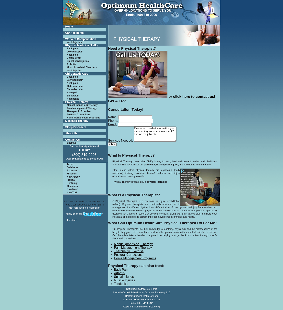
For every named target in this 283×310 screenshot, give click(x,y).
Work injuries (74, 70)
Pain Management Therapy (82, 108)
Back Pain (121, 269)
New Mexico (73, 189)
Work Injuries (74, 42)
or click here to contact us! (161, 96)
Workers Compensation (80, 39)
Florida (71, 180)
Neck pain (72, 54)
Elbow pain (73, 95)
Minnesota (72, 186)
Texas (70, 164)
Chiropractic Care (76, 73)
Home (69, 26)
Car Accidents (74, 32)
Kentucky (72, 183)
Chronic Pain (74, 58)
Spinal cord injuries (78, 61)
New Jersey (73, 176)
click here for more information (84, 207)
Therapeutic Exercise (79, 111)
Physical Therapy (76, 102)
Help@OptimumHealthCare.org (141, 296)
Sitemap (71, 142)
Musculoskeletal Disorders (82, 67)
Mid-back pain (75, 86)
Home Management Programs (83, 117)
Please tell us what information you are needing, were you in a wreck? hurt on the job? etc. (155, 134)
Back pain (72, 48)
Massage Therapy (76, 120)
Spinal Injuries (124, 276)
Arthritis (71, 64)
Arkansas (72, 170)
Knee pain (72, 92)
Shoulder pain (75, 89)
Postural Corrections (78, 114)
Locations (72, 220)
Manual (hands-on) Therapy (82, 105)
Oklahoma (72, 167)
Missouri (71, 173)
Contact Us (72, 139)
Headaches (73, 98)
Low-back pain (75, 51)
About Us (71, 133)
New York (72, 192)
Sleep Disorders (75, 127)
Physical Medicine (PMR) (81, 45)
